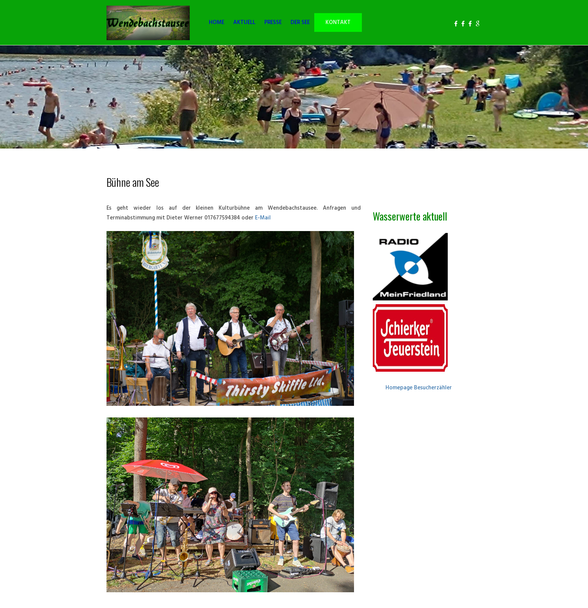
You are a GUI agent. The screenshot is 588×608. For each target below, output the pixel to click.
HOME (216, 22)
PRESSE (273, 22)
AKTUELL (244, 22)
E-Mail (263, 218)
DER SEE (300, 22)
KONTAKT (338, 22)
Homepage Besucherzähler (419, 388)
